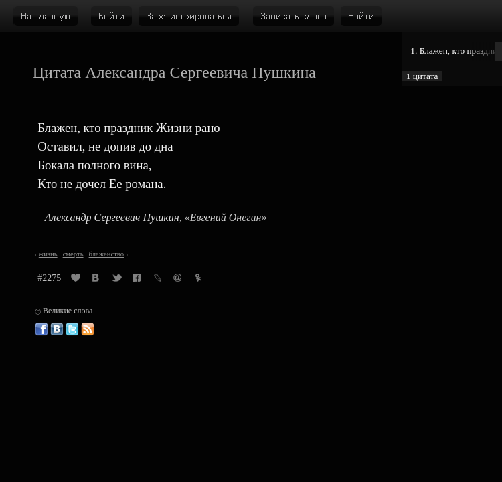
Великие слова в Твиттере (72, 329)
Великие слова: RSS (87, 329)
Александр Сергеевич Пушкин (112, 217)
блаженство (106, 254)
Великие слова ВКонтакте (57, 329)
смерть (73, 254)
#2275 (49, 278)
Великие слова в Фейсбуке (41, 329)
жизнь (48, 254)
